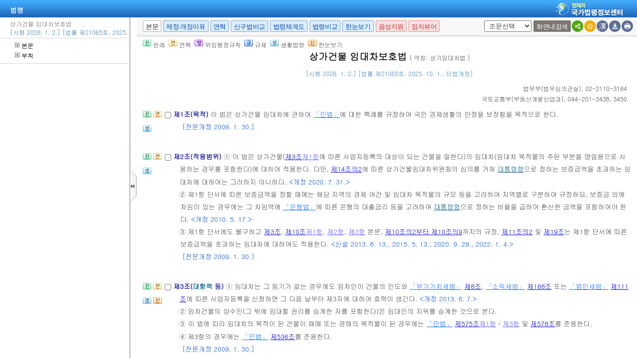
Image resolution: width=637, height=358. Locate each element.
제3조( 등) (199, 286)
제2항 (335, 231)
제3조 (293, 156)
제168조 (539, 286)
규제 (255, 44)
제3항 (356, 231)
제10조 (295, 231)
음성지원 (391, 26)
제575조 (467, 323)
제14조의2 (346, 169)
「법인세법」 (588, 286)
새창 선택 (482, 20)
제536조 (282, 336)
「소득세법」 (505, 286)
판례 (154, 44)
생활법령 (287, 44)
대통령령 (511, 169)
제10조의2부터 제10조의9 (423, 231)
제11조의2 (517, 231)
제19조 (553, 231)
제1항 (310, 156)
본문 (24, 45)
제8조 (472, 286)
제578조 (543, 323)
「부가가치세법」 (436, 286)
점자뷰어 (424, 26)
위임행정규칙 (218, 44)
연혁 (219, 26)
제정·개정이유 (185, 26)
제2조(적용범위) (198, 156)
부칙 (24, 55)
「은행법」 (299, 206)
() (552, 88)
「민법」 (327, 114)
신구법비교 (249, 26)
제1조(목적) (192, 114)
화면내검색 (552, 26)
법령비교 (325, 26)
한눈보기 (357, 26)
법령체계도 (289, 26)
